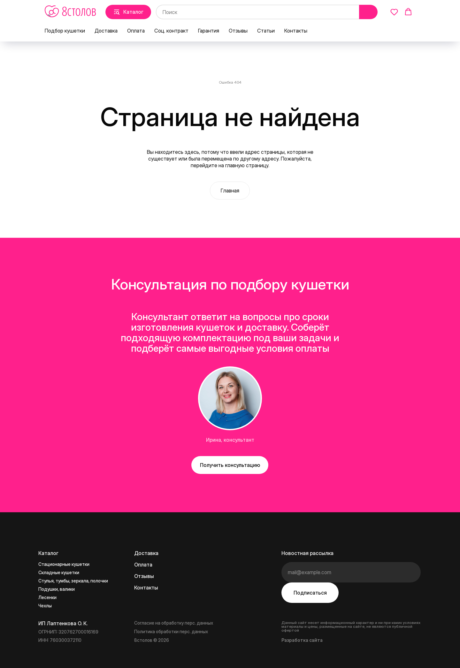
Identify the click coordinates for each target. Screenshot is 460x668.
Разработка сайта (302, 640)
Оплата (136, 30)
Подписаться (310, 592)
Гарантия (208, 30)
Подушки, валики (56, 589)
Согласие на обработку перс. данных (173, 623)
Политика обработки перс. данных (171, 631)
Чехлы (45, 605)
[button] (394, 12)
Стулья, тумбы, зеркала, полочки (73, 580)
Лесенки (47, 597)
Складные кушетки (58, 572)
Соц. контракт (171, 30)
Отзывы (238, 30)
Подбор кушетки (65, 30)
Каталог (48, 553)
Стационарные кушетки (63, 564)
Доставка (106, 30)
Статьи (266, 30)
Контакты (295, 30)
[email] (351, 572)
